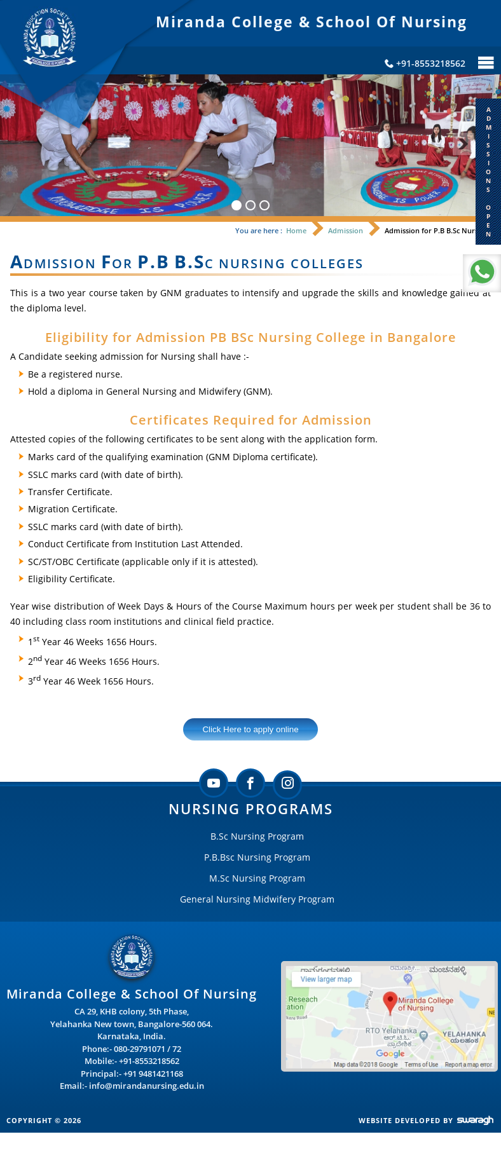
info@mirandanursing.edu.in (146, 1085)
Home (296, 230)
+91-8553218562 (149, 1061)
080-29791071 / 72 (147, 1048)
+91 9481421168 (153, 1073)
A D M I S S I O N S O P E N (488, 171)
